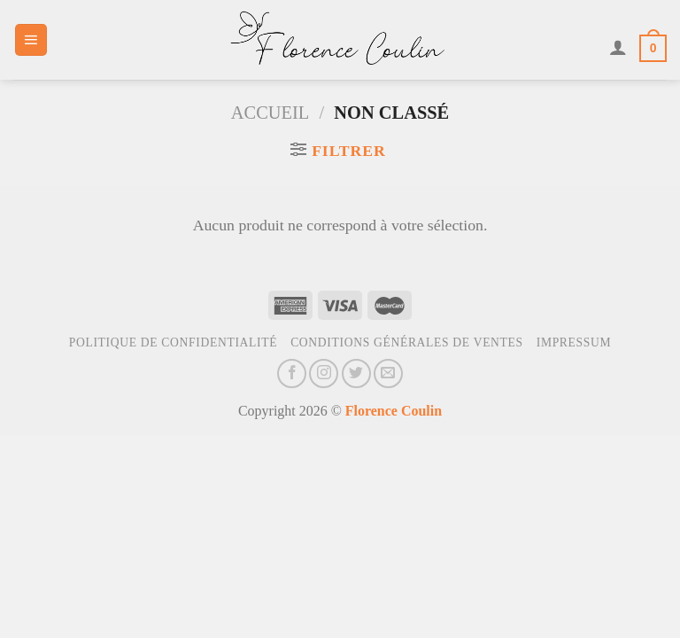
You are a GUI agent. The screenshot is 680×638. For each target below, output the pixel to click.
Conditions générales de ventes (406, 342)
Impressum (574, 342)
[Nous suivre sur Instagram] (323, 373)
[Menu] (31, 40)
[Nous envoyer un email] (388, 373)
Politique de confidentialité (173, 342)
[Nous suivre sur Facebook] (291, 373)
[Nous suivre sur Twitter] (356, 373)
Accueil (270, 112)
